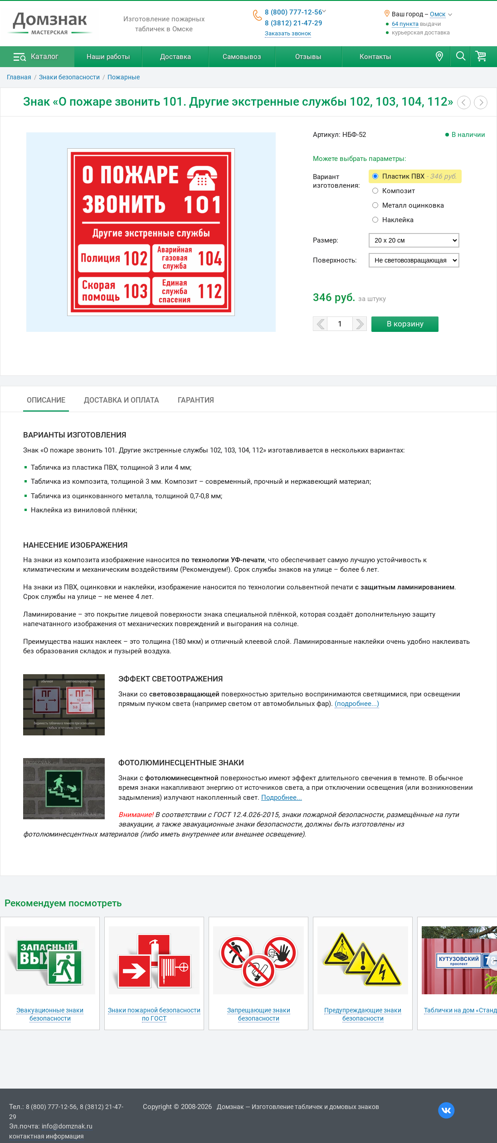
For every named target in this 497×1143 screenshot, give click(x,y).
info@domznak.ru (67, 1126)
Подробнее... (281, 797)
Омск (438, 14)
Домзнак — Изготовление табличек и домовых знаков (298, 1106)
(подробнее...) (357, 704)
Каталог (44, 56)
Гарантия (196, 400)
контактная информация (46, 1136)
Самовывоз (242, 57)
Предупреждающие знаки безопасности (362, 1014)
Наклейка (398, 220)
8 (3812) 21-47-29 (293, 23)
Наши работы (108, 57)
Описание (46, 400)
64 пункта (405, 23)
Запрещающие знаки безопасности (258, 1014)
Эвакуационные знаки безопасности (49, 1014)
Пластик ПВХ (419, 176)
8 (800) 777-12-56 (293, 12)
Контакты (375, 57)
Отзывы (308, 57)
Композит (398, 191)
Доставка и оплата (121, 400)
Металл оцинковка (413, 205)
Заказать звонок (288, 33)
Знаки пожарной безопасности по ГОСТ (154, 1014)
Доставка (175, 57)
